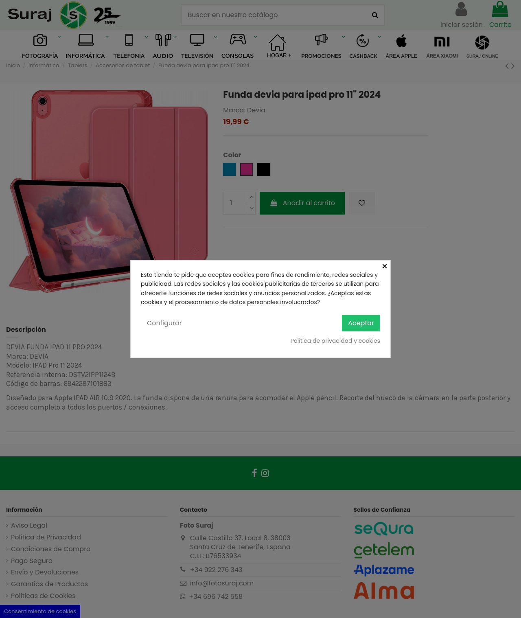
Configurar (164, 322)
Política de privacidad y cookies (335, 341)
